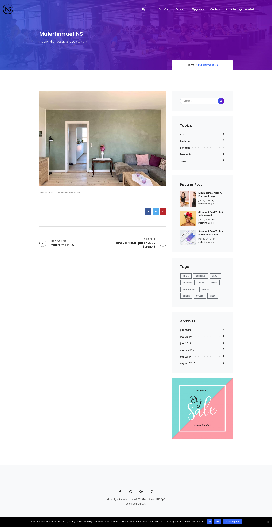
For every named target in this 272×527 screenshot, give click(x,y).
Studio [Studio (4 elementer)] (199, 296)
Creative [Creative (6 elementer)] (187, 283)
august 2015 (188, 363)
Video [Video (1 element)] (213, 296)
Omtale (215, 9)
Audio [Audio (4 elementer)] (186, 276)
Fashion (185, 141)
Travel (183, 161)
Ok (209, 521)
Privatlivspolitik (232, 521)
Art (182, 134)
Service (180, 9)
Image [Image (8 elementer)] (214, 283)
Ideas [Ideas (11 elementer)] (201, 283)
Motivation (186, 154)
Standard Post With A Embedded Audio (210, 233)
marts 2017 (187, 350)
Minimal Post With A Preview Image (210, 195)
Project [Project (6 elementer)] (206, 289)
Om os (163, 9)
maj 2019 (186, 336)
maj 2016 (186, 356)
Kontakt (250, 9)
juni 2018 (186, 343)
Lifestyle (185, 147)
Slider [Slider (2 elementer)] (186, 296)
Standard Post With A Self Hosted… (210, 214)
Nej (217, 521)
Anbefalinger (235, 9)
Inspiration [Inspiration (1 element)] (189, 289)
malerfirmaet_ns (70, 192)
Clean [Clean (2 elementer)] (215, 276)
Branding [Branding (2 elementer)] (200, 276)
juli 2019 (185, 330)
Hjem (145, 9)
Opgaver (198, 9)
